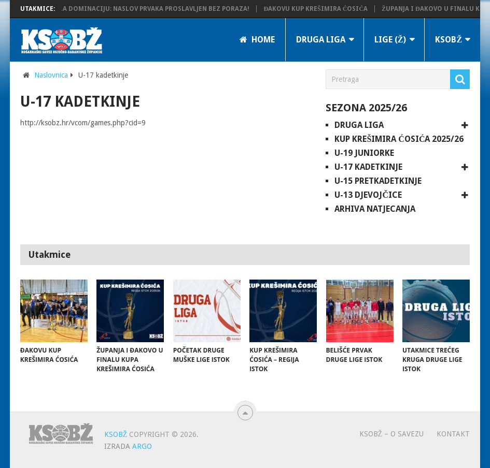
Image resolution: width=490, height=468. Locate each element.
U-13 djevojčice (368, 195)
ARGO (142, 446)
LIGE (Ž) (390, 40)
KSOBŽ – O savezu (391, 434)
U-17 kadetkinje (368, 167)
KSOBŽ (448, 40)
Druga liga (320, 40)
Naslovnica (51, 75)
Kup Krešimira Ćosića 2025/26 (399, 139)
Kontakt (453, 434)
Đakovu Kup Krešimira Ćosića (319, 8)
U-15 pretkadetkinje (378, 181)
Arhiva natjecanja (374, 209)
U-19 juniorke (364, 153)
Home (257, 40)
